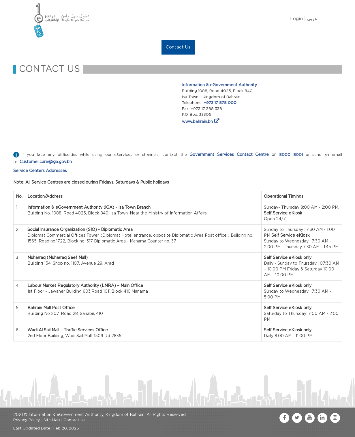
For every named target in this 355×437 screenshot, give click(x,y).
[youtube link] (310, 418)
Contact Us (178, 47)
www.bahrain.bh (197, 122)
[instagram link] (335, 418)
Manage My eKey (100, 47)
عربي (312, 18)
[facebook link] (284, 418)
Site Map (52, 420)
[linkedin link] (322, 418)
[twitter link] (297, 418)
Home (44, 47)
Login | (298, 18)
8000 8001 (291, 155)
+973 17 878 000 (220, 103)
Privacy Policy (26, 420)
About (66, 47)
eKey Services (142, 47)
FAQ (204, 47)
